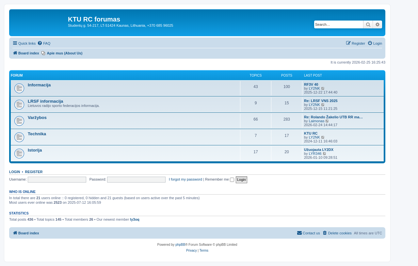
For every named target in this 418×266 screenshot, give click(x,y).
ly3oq (134, 219)
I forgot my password (185, 179)
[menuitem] (43, 43)
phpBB (180, 244)
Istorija (35, 150)
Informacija (39, 84)
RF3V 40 (311, 84)
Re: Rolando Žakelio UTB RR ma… (333, 117)
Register (34, 172)
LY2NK (314, 88)
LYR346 (315, 153)
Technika (37, 133)
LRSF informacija (45, 101)
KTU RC (311, 133)
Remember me (219, 179)
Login (14, 172)
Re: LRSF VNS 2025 (321, 101)
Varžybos (37, 117)
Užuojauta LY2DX (318, 150)
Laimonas (317, 121)
